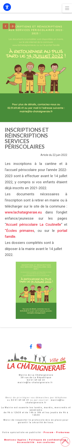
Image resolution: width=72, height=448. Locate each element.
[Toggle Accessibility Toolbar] (7, 7)
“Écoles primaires (19, 231)
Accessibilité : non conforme (36, 442)
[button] (67, 8)
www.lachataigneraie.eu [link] (23, 212)
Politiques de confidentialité (47, 440)
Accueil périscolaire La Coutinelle (33, 224)
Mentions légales (15, 440)
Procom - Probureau (57, 432)
